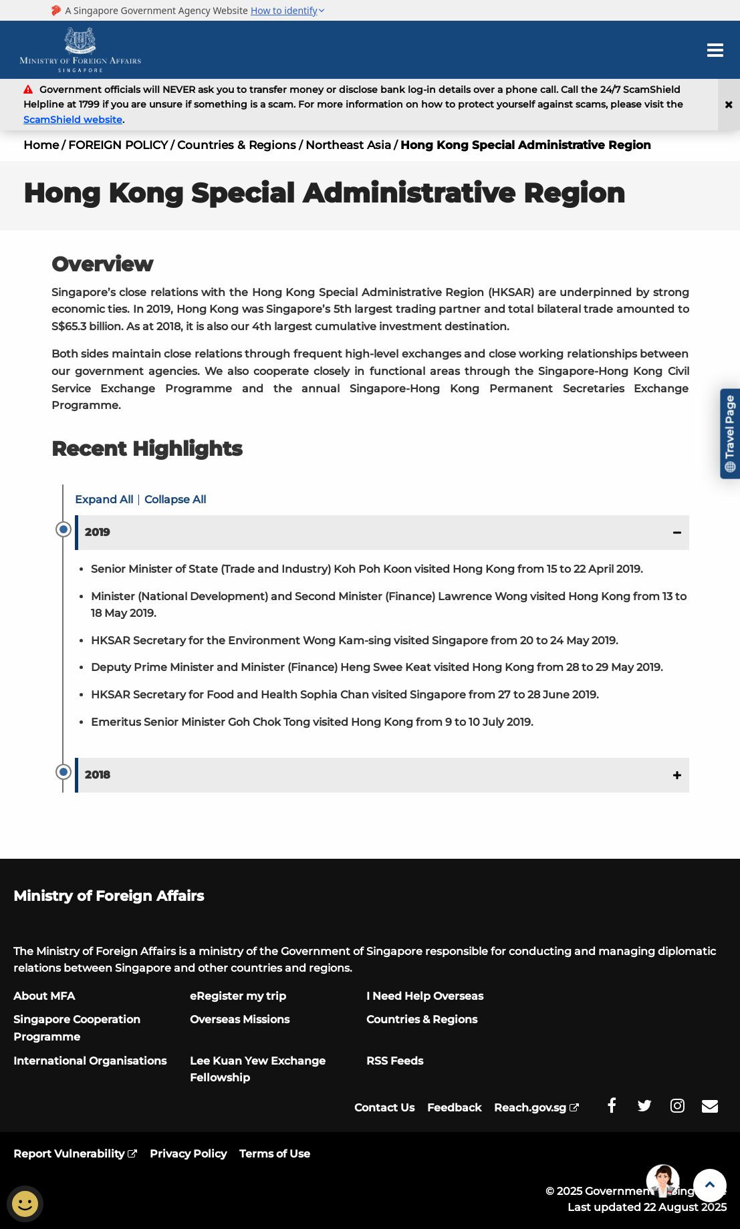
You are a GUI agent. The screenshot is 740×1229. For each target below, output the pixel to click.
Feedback (454, 1107)
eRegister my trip (238, 996)
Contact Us (384, 1107)
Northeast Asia (348, 145)
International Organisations (89, 1061)
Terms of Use (274, 1153)
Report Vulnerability (68, 1153)
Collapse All (175, 500)
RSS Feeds (394, 1061)
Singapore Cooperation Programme (76, 1028)
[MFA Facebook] (611, 1106)
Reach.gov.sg (530, 1107)
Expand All (104, 500)
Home (41, 145)
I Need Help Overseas (424, 996)
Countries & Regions (236, 145)
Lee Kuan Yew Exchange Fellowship (258, 1070)
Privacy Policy (188, 1153)
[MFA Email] (710, 1106)
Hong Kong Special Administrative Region (525, 145)
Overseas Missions (239, 1019)
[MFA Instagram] (677, 1106)
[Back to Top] (710, 1185)
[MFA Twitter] (644, 1106)
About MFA (44, 996)
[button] (382, 532)
